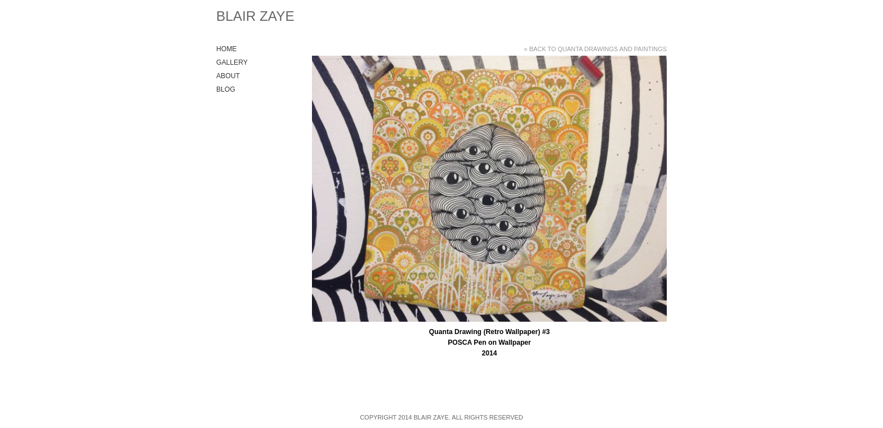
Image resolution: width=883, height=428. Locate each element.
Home (226, 49)
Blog (225, 89)
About (228, 76)
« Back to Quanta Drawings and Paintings (595, 49)
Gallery (232, 62)
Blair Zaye (255, 16)
